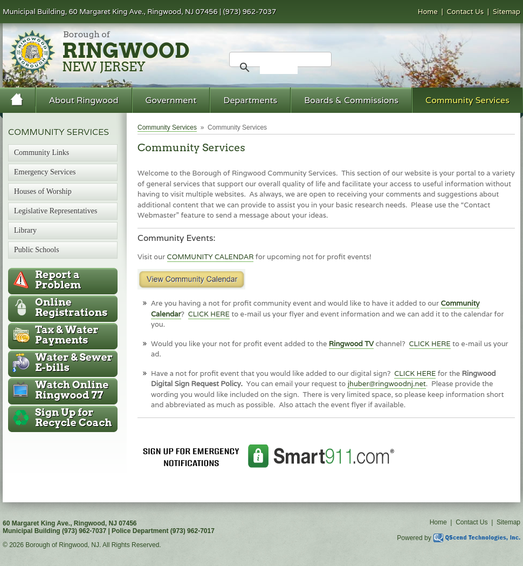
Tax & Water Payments (67, 335)
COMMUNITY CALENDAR (210, 256)
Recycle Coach (73, 417)
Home (428, 11)
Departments (250, 100)
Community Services (467, 100)
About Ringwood (84, 100)
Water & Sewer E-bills (74, 362)
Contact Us (465, 11)
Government (171, 100)
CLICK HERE (209, 314)
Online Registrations (71, 307)
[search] (279, 67)
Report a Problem (58, 279)
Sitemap (506, 11)
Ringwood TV (351, 343)
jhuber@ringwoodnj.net (387, 383)
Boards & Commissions (351, 100)
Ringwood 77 (71, 390)
